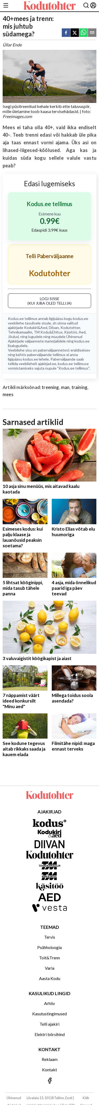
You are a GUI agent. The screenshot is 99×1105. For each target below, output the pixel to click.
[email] (92, 33)
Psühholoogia (49, 947)
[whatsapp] (83, 33)
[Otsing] (86, 5)
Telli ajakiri (49, 1023)
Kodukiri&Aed (35, 327)
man (65, 387)
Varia (49, 967)
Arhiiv (49, 1003)
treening (50, 387)
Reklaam (50, 1059)
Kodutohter (70, 327)
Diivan (54, 327)
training (79, 387)
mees (8, 394)
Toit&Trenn (49, 957)
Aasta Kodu (49, 978)
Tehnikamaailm (20, 332)
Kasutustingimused (49, 1013)
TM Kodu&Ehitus (48, 332)
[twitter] (74, 33)
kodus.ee (80, 318)
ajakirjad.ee (47, 363)
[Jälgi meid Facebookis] (49, 1081)
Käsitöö (70, 332)
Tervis (49, 936)
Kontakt (49, 1069)
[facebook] (66, 33)
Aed (82, 332)
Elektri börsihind (50, 1034)
